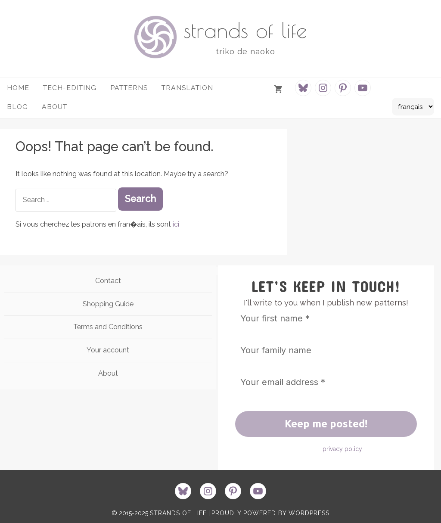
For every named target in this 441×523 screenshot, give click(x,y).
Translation (187, 88)
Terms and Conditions (108, 327)
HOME (18, 88)
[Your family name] (326, 350)
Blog (17, 107)
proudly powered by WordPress (270, 513)
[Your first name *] (326, 318)
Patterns (129, 88)
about (54, 107)
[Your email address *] (326, 382)
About (108, 373)
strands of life (245, 29)
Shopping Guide (108, 304)
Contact (108, 281)
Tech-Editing (69, 88)
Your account (108, 350)
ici (176, 224)
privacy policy (342, 448)
